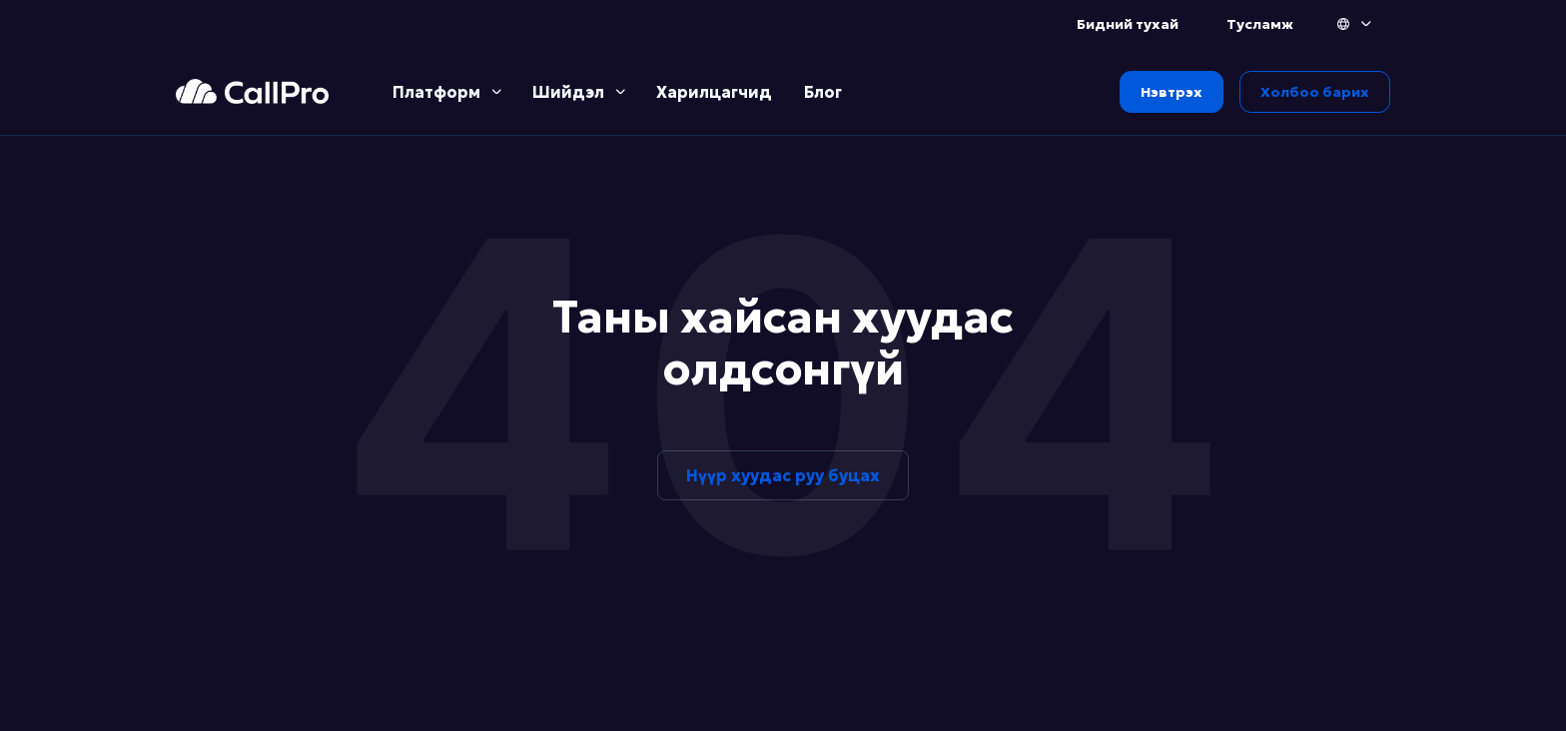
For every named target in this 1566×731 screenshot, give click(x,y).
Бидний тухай (1127, 24)
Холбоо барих (1314, 92)
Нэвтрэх (1171, 92)
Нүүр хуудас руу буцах (783, 475)
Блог (823, 92)
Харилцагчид (714, 92)
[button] (1355, 24)
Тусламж (1259, 24)
